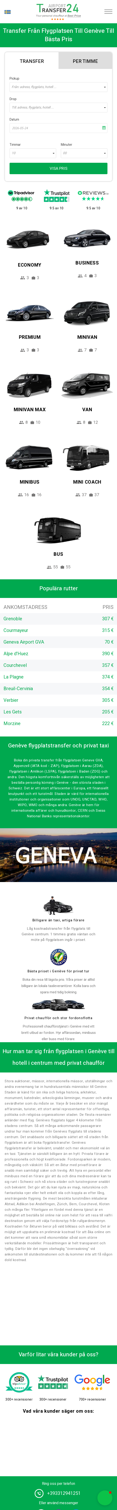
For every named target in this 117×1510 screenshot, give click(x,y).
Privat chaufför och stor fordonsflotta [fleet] (58, 1018)
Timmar (15, 144)
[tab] (31, 60)
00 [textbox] (65, 153)
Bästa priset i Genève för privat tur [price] (58, 971)
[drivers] (58, 905)
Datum (14, 119)
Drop (13, 99)
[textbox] (58, 87)
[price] (58, 957)
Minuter (66, 144)
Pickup (14, 78)
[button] (104, 1497)
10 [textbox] (13, 153)
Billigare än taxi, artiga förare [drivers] (58, 920)
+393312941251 (64, 1493)
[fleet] (58, 1005)
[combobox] (58, 87)
